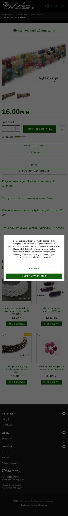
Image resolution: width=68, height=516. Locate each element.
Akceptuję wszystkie (33, 276)
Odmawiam (34, 268)
